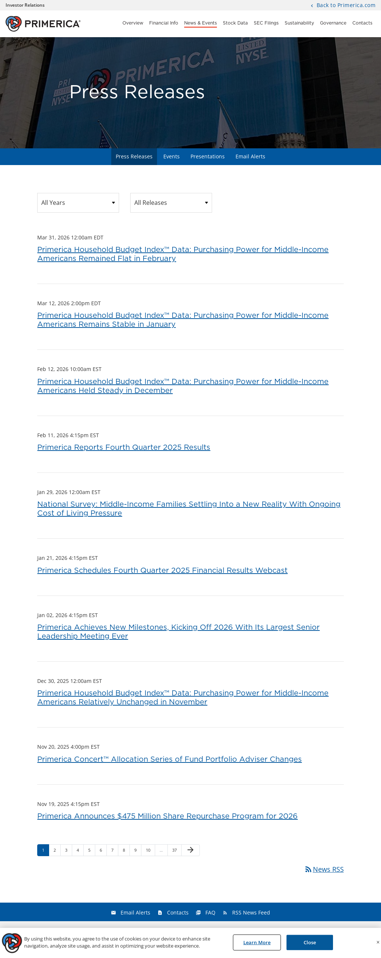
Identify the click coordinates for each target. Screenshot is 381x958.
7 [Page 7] (114, 851)
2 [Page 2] (57, 851)
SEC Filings (266, 23)
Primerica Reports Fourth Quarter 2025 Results (123, 447)
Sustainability (299, 23)
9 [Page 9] (137, 851)
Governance (333, 23)
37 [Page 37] (176, 851)
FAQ (210, 912)
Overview (132, 23)
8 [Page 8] (126, 851)
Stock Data (235, 23)
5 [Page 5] (91, 851)
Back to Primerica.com (345, 6)
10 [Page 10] (150, 851)
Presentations (207, 156)
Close (310, 944)
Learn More (256, 944)
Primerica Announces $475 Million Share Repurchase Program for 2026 (167, 816)
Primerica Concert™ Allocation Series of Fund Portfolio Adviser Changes (169, 759)
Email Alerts (250, 156)
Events (171, 156)
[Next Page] (190, 850)
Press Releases (134, 156)
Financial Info (163, 23)
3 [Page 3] (68, 851)
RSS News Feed (251, 912)
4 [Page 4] (80, 851)
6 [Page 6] (103, 851)
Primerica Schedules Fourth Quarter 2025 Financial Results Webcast (162, 570)
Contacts (362, 23)
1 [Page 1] (45, 851)
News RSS (324, 869)
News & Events (200, 23)
